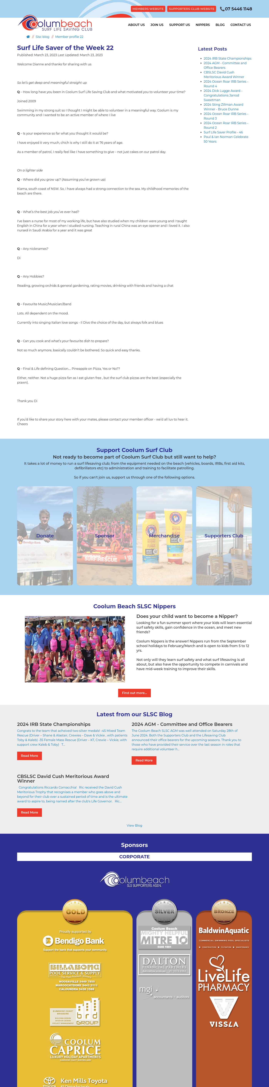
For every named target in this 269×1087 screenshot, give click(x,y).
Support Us (179, 25)
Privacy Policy (100, 1052)
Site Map (120, 1052)
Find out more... (134, 693)
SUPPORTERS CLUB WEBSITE (189, 9)
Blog (220, 25)
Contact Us (241, 25)
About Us (136, 25)
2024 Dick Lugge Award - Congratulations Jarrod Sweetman (223, 95)
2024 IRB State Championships (227, 59)
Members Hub (168, 1052)
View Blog (134, 787)
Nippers (203, 25)
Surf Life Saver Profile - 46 (223, 132)
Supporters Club (141, 1052)
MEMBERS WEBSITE (144, 9)
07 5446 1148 (235, 9)
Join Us (156, 25)
